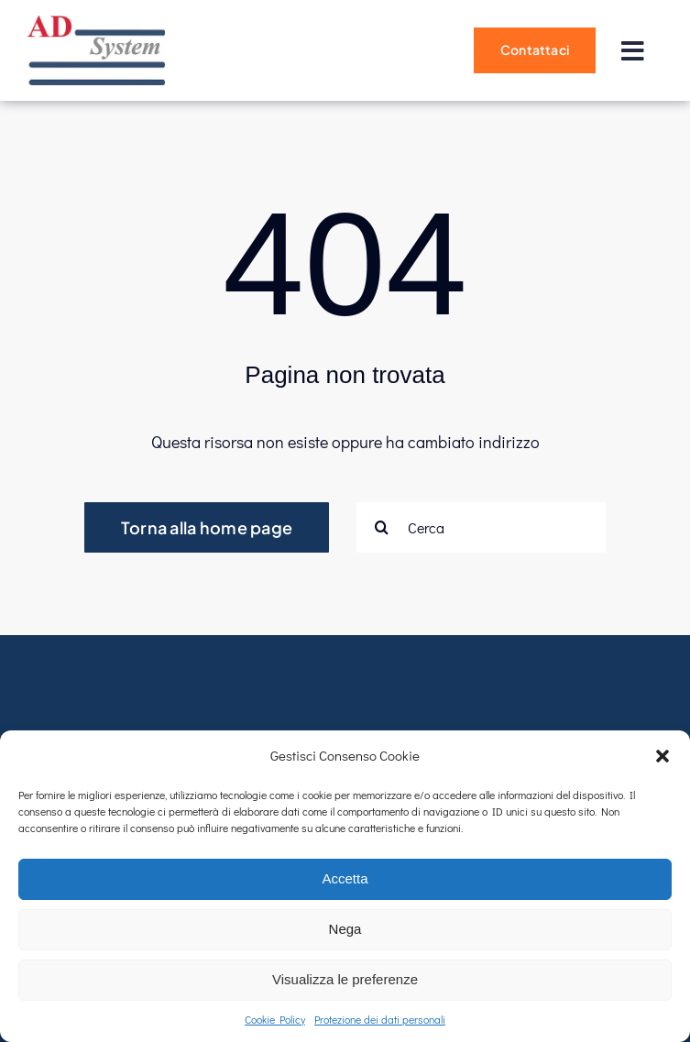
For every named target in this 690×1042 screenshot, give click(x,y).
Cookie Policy (275, 1019)
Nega (345, 929)
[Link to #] (632, 51)
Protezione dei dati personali (379, 1019)
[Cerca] (481, 527)
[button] (662, 756)
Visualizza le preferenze (345, 979)
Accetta (344, 878)
